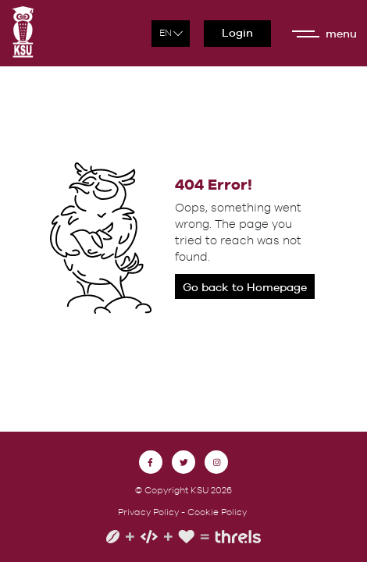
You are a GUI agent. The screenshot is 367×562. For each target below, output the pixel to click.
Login (237, 32)
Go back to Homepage (245, 286)
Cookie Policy (217, 512)
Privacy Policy (148, 512)
